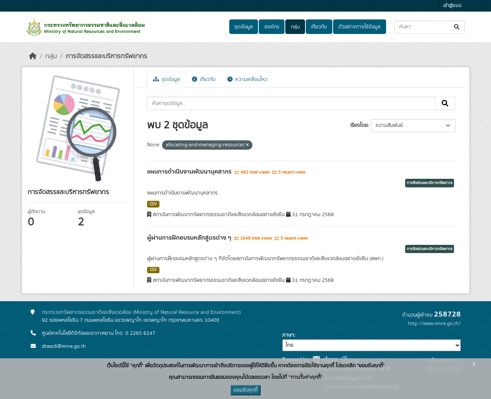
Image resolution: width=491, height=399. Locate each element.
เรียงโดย (359, 125)
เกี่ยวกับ (319, 27)
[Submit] (457, 27)
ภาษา (288, 335)
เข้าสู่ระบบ (452, 5)
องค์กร (271, 27)
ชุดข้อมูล (243, 27)
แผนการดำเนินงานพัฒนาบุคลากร (190, 172)
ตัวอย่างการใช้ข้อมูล (359, 27)
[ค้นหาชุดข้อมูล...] (429, 27)
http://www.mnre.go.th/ (434, 323)
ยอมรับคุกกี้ (246, 390)
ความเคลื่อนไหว (247, 79)
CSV (153, 204)
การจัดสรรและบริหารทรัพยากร (106, 56)
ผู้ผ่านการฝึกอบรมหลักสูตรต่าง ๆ (190, 238)
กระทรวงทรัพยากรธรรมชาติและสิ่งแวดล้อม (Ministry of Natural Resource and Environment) (141, 312)
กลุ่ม (295, 27)
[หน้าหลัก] (33, 56)
